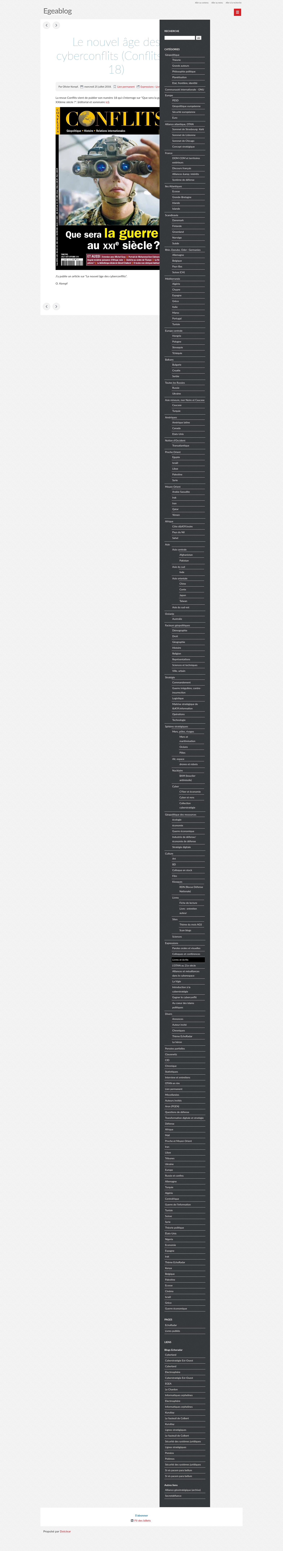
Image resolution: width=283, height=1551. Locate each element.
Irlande (209, 210)
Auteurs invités (206, 1112)
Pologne (209, 349)
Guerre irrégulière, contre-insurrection (219, 702)
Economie (203, 1261)
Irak (207, 509)
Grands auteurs (213, 65)
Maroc (208, 320)
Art (207, 871)
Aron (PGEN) (205, 1118)
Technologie (212, 732)
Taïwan (216, 613)
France (202, 160)
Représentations (214, 671)
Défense (202, 1140)
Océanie (202, 626)
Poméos (202, 1469)
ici (107, 102)
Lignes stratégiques (208, 1446)
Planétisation (212, 76)
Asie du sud (211, 579)
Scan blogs (218, 942)
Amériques (204, 429)
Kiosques (210, 894)
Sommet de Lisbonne (217, 143)
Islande (209, 216)
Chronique (204, 1078)
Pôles (216, 764)
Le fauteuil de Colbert (210, 1434)
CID (200, 1072)
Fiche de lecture (221, 915)
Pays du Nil (211, 544)
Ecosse (209, 199)
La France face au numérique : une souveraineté (56, 25)
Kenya (201, 1284)
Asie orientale (213, 590)
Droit (208, 648)
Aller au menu (214, 2)
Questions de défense (210, 1124)
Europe (202, 98)
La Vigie (209, 993)
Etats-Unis (211, 446)
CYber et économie (223, 803)
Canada (209, 440)
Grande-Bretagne (215, 205)
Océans (217, 759)
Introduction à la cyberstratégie (214, 1001)
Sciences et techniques (218, 677)
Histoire (209, 660)
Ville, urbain (211, 683)
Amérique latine (214, 434)
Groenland (211, 239)
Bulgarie (209, 372)
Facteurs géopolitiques (210, 637)
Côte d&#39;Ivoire (215, 538)
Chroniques (211, 1042)
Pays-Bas (210, 274)
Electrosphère (205, 1388)
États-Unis (204, 1249)
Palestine (210, 486)
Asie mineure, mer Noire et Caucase (213, 410)
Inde (215, 584)
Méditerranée (205, 286)
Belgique (210, 268)
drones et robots (222, 776)
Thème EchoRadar (215, 1048)
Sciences (210, 949)
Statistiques (204, 1083)
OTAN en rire (205, 1095)
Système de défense (216, 187)
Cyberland (204, 1371)
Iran (207, 515)
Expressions (147, 86)
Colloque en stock (215, 882)
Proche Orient (206, 464)
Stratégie (203, 689)
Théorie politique (207, 1244)
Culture (202, 865)
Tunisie (209, 332)
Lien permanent (126, 86)
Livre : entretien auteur (221, 923)
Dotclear (65, 1547)
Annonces (210, 1031)
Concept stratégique (216, 154)
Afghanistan (219, 567)
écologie (210, 832)
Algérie (209, 291)
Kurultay (203, 1429)
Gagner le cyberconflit (217, 1009)
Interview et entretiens (210, 1089)
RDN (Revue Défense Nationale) (223, 901)
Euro (207, 121)
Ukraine (209, 401)
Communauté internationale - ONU (214, 91)
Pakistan (217, 572)
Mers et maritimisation (220, 751)
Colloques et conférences (219, 966)
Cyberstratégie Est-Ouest (212, 1377)
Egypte (209, 469)
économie (210, 837)
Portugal (210, 326)
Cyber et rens (220, 809)
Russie (208, 395)
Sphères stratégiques (209, 738)
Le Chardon (204, 1405)
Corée (216, 601)
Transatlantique (213, 457)
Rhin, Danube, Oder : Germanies (216, 257)
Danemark (211, 228)
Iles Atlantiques (206, 194)
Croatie (209, 378)
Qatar (208, 521)
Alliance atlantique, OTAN (212, 127)
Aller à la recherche (232, 2)
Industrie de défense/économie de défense (217, 851)
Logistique (211, 710)
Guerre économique (216, 843)
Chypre (209, 297)
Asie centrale (212, 561)
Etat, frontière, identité (217, 82)
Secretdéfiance (206, 1512)
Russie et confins (207, 1192)
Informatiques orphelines (212, 1411)
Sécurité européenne (216, 115)
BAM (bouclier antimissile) (220, 790)
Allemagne (211, 262)
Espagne (210, 303)
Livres (208, 910)
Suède (208, 251)
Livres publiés (205, 1347)
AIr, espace (211, 771)
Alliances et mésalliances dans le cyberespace (218, 986)
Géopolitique (205, 54)
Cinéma (202, 1307)
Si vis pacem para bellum (211, 1486)
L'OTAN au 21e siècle (217, 977)
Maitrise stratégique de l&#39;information (218, 718)
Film (207, 888)
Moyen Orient (206, 498)
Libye (208, 481)
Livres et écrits (164, 86)
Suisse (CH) (211, 280)
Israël (208, 475)
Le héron (210, 1054)
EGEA (201, 1400)
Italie (208, 314)
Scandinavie (204, 223)
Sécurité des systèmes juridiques (216, 1457)
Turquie (209, 423)
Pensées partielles (208, 1060)
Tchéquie (210, 361)
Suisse (201, 1232)
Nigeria (202, 1255)
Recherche (204, 30)
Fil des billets (142, 1536)
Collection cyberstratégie (220, 817)
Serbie (208, 384)
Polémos (203, 1475)
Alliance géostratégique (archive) (216, 1506)
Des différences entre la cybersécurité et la (47, 25)
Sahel (208, 550)
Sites (208, 931)
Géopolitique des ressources (213, 826)
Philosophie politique (217, 70)
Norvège (210, 245)
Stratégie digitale (214, 859)
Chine (216, 595)
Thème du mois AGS (224, 936)
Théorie (209, 59)
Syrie (208, 492)
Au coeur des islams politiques (216, 1017)
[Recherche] (212, 37)
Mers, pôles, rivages (216, 743)
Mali (200, 1151)
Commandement (214, 694)
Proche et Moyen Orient (211, 1157)
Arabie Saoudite (214, 504)
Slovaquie (210, 355)
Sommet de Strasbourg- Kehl (218, 135)
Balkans (202, 367)
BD (207, 876)
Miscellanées (205, 1107)
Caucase (210, 417)
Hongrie (209, 343)
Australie (210, 631)
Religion (209, 665)
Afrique (202, 533)
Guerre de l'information (211, 1221)
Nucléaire (210, 782)
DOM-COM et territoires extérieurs (219, 168)
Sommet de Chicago (216, 148)
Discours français (214, 176)
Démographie (212, 642)
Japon (216, 607)
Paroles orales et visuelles (219, 960)
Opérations (211, 726)
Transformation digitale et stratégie (212, 1132)
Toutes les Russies (208, 390)
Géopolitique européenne (219, 109)
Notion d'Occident (208, 452)
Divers (201, 1026)
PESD (208, 104)
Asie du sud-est (214, 619)
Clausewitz (204, 1066)
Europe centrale (206, 338)
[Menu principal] (237, 12)
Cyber (208, 798)
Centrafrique (205, 1215)
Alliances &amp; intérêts (218, 182)
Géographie (211, 654)
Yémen (209, 527)
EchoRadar (204, 1341)
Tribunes (203, 1174)
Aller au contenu (196, 2)
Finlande (210, 234)
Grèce (208, 309)
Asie (200, 556)
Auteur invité (212, 1037)
